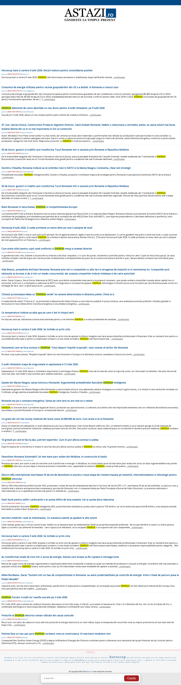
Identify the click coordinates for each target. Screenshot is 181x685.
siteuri (116, 660)
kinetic (80, 657)
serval (25, 660)
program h (9, 660)
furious (138, 657)
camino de (46, 662)
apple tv (59, 660)
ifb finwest (96, 662)
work (87, 657)
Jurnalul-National (27, 112)
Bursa (23, 211)
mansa (122, 662)
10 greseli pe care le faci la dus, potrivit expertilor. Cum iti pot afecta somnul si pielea (49, 439)
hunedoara (80, 660)
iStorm (89, 671)
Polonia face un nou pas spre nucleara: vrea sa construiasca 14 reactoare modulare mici (56, 633)
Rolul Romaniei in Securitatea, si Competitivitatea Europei (39, 207)
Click (23, 316)
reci (26, 657)
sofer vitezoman (169, 660)
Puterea (24, 231)
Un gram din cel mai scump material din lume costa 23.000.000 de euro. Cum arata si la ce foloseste (57, 418)
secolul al (108, 662)
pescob (130, 657)
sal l (116, 662)
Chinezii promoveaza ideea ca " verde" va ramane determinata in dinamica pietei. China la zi (57, 294)
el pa (20, 657)
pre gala (146, 657)
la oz (14, 657)
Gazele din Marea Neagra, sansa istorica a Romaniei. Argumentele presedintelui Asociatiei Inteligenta (63, 382)
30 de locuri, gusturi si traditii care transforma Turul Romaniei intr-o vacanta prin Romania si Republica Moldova (65, 149)
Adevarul (24, 153)
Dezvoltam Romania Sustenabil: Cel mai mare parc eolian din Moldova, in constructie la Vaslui (54, 456)
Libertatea (25, 190)
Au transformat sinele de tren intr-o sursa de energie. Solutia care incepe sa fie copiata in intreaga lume (60, 556)
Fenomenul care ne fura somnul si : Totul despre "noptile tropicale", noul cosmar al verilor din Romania (64, 347)
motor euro (57, 662)
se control (49, 657)
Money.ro (24, 74)
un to (123, 660)
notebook (63, 657)
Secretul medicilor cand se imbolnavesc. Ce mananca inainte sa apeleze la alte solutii (49, 517)
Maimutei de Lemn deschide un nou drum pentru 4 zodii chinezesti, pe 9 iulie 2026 (53, 108)
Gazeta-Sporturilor (28, 252)
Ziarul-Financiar (26, 132)
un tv (71, 660)
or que (18, 660)
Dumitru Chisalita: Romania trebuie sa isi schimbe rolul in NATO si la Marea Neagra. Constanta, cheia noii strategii (66, 167)
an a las (32, 657)
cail (158, 660)
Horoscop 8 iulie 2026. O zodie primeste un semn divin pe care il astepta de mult (46, 227)
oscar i (140, 660)
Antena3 (24, 619)
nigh (66, 660)
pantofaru (131, 660)
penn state (76, 662)
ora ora (154, 657)
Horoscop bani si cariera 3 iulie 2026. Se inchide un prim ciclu (35, 329)
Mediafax (24, 443)
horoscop (118, 657)
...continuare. (119, 77)
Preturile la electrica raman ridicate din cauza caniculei (37, 615)
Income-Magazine (27, 91)
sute (175, 657)
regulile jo (150, 660)
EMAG (90, 652)
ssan (56, 657)
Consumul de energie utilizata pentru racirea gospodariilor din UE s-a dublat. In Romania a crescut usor (60, 87)
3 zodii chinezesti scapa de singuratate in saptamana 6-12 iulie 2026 (39, 364)
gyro (110, 660)
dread (40, 657)
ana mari (86, 662)
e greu (67, 662)
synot (128, 662)
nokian (104, 660)
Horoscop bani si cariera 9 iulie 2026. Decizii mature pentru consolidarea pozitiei (46, 70)
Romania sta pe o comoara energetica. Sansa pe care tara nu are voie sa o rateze (47, 400)
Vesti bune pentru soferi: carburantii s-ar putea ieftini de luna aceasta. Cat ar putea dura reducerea (57, 499)
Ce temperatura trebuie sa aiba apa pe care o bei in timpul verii (37, 312)
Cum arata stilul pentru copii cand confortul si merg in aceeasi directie (46, 248)
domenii (136, 662)
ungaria (73, 657)
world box (34, 660)
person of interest (100, 657)
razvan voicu (93, 660)
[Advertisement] (90, 43)
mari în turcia (47, 660)
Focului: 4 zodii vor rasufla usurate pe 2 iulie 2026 (34, 597)
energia (8, 657)
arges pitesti (165, 657)
